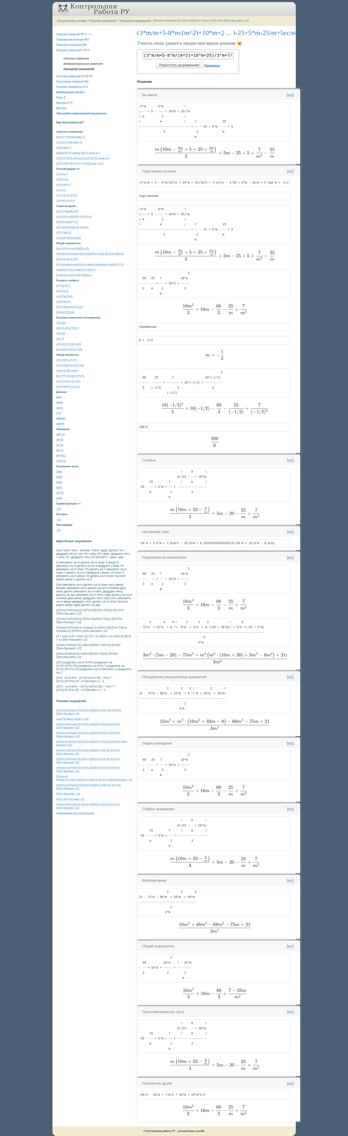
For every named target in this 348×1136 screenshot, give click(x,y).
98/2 (58, 397)
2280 (59, 471)
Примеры (212, 66)
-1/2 (58, 508)
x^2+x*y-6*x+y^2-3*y (68, 381)
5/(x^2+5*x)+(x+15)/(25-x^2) (72, 248)
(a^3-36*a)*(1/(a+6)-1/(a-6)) (72, 227)
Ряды (59, 97)
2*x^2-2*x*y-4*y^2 (66, 195)
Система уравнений (68, 76)
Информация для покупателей (75, 813)
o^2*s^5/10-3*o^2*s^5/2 (70, 365)
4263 (59, 498)
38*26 (59, 439)
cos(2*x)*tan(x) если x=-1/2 (72, 718)
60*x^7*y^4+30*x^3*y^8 (70, 376)
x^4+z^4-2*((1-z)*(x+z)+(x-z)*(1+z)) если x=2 (82, 158)
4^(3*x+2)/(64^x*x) (67, 221)
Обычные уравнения (76, 58)
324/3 (59, 407)
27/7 (58, 413)
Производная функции (70, 39)
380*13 (60, 434)
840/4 (59, 402)
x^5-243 (61, 333)
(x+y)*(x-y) (62, 291)
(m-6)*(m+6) (63, 301)
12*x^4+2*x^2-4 (65, 200)
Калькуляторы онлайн (72, 20)
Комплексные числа (69, 92)
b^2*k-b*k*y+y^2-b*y (68, 386)
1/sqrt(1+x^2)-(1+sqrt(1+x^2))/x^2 (76, 269)
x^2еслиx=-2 (64, 147)
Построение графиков (70, 81)
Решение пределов (68, 34)
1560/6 (60, 423)
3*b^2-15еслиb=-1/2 (68, 793)
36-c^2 (60, 338)
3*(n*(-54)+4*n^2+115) (69, 306)
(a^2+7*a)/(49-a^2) (67, 211)
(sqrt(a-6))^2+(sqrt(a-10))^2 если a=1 (78, 152)
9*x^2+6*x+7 (63, 184)
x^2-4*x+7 (62, 174)
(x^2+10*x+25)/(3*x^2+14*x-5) (74, 216)
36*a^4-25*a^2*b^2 (67, 328)
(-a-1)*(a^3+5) (64, 296)
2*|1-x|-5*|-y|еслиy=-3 (69, 142)
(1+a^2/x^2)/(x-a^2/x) (68, 237)
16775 (60, 492)
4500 (59, 477)
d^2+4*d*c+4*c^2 (66, 360)
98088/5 (61, 418)
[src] (290, 95)
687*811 (61, 455)
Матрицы (62, 102)
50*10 (59, 450)
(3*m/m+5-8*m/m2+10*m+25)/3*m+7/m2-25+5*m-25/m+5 (90, 253)
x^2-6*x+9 (62, 179)
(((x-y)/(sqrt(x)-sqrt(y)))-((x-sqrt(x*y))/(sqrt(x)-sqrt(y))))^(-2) (90, 264)
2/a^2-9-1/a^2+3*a (67, 259)
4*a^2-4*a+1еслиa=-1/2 (70, 799)
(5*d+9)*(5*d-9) (65, 312)
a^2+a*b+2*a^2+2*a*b (69, 349)
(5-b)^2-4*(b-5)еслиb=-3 (70, 136)
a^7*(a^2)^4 (63, 285)
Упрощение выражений (135, 20)
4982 (59, 482)
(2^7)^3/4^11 (64, 232)
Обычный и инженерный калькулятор (81, 113)
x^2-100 (61, 322)
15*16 (59, 445)
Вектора (61, 107)
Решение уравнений (103, 20)
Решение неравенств (69, 86)
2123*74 (61, 461)
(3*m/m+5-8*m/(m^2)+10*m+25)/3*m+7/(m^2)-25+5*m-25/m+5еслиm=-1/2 (201, 20)
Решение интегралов (69, 44)
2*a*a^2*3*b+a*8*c (67, 370)
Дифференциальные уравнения (83, 63)
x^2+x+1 (61, 190)
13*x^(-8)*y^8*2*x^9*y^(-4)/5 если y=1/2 (80, 163)
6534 (59, 487)
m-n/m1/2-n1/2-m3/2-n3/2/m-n (74, 275)
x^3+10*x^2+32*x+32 (68, 344)
